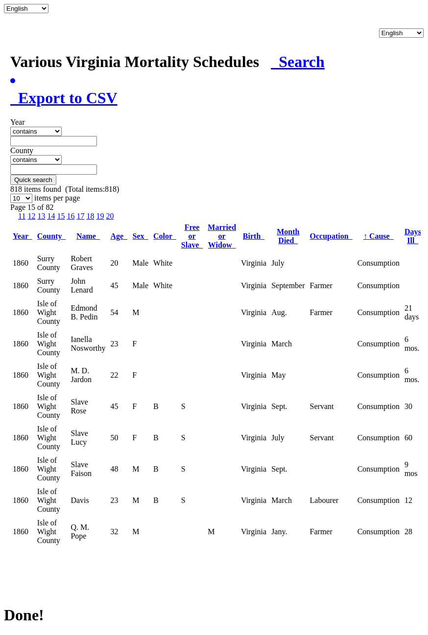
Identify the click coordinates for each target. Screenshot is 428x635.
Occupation (331, 236)
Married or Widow (222, 236)
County (51, 236)
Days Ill (412, 236)
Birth (253, 236)
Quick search (33, 179)
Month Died (288, 236)
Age (119, 236)
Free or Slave (192, 236)
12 (31, 216)
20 (110, 216)
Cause (378, 236)
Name (88, 236)
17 (80, 216)
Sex (140, 236)
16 (70, 216)
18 (90, 216)
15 (61, 216)
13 (41, 216)
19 (100, 216)
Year (22, 236)
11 (21, 216)
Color (164, 236)
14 (51, 216)
